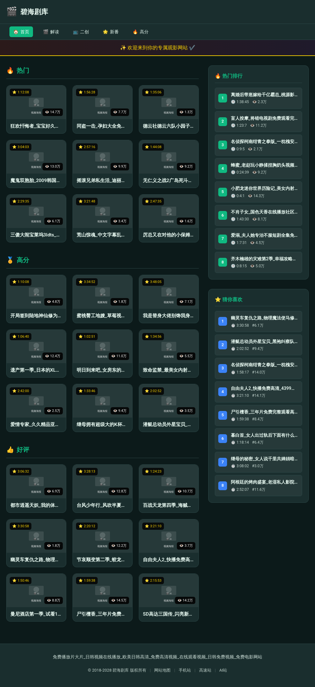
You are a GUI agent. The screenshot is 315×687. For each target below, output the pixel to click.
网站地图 (162, 670)
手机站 (185, 670)
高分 (141, 31)
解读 (51, 31)
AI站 (223, 670)
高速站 (205, 670)
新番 (111, 31)
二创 (81, 31)
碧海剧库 (120, 670)
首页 (21, 31)
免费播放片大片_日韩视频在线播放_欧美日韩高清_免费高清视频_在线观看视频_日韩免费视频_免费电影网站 (158, 656)
